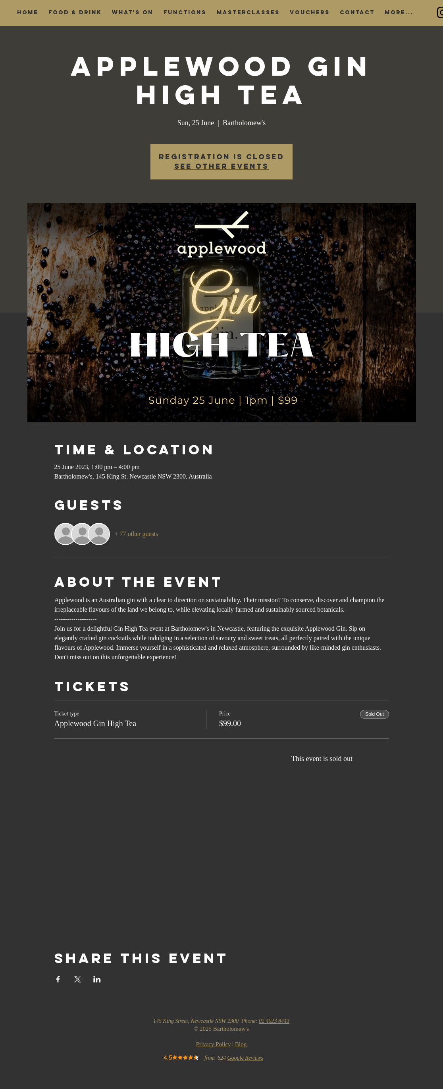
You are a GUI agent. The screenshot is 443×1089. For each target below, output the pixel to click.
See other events (221, 166)
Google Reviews (245, 1058)
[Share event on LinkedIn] (97, 979)
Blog (241, 1044)
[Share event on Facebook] (58, 979)
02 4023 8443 (274, 1021)
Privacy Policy (213, 1044)
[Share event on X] (77, 979)
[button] (75, 13)
